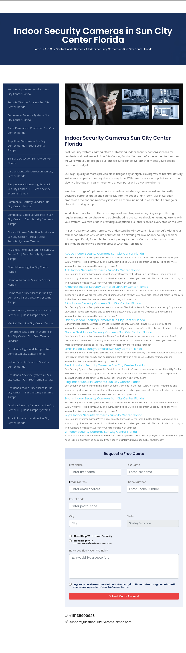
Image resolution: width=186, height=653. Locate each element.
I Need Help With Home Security (92, 536)
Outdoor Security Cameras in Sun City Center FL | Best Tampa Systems (31, 407)
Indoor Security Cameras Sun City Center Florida (28, 364)
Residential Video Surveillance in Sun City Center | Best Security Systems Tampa (30, 392)
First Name (76, 465)
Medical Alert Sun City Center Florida (30, 323)
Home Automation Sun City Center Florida (29, 282)
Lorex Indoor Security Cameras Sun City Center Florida (103, 349)
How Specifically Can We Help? (88, 550)
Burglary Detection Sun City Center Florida (29, 161)
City (71, 516)
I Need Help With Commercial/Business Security (92, 542)
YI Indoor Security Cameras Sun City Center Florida (101, 432)
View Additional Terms (115, 587)
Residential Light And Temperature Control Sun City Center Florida (29, 351)
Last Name (133, 465)
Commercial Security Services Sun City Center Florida (28, 204)
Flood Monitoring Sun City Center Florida (28, 269)
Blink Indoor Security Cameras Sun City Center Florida (103, 303)
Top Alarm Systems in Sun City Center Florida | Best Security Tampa (26, 145)
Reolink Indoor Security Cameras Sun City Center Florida (105, 365)
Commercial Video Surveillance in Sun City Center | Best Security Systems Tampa (30, 219)
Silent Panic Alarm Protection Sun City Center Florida (31, 130)
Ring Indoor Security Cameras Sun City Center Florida (102, 382)
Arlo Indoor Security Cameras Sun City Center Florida (102, 270)
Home (37, 49)
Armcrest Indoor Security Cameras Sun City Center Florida (106, 287)
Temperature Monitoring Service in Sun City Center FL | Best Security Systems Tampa (29, 188)
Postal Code (76, 499)
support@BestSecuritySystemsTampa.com (101, 622)
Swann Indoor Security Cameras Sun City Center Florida (104, 398)
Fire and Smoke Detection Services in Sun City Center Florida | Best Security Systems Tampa (31, 236)
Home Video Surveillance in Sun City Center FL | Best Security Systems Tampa (30, 297)
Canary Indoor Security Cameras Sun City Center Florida (105, 320)
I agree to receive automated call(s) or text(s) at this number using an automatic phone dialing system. (124, 585)
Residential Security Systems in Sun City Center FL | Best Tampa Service (31, 377)
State (130, 516)
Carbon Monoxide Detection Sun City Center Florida (30, 174)
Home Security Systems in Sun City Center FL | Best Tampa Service (29, 312)
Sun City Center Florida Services (65, 49)
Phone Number (136, 482)
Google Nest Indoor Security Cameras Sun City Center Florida (108, 332)
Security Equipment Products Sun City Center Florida (28, 91)
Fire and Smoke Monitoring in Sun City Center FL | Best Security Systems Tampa (31, 254)
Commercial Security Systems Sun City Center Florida (29, 117)
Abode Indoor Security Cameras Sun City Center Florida (104, 254)
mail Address (78, 482)
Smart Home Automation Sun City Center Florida (28, 420)
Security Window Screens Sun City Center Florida (29, 104)
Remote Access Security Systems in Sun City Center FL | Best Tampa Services (30, 336)
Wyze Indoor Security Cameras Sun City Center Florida (103, 415)
